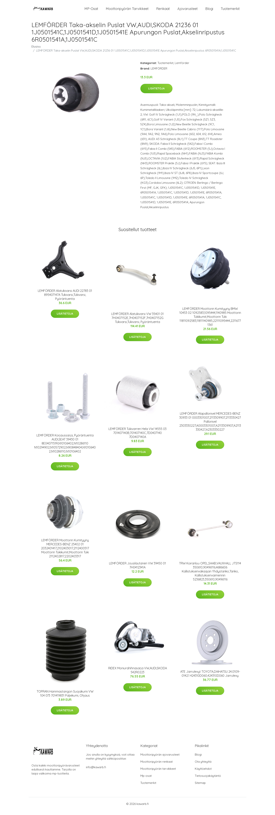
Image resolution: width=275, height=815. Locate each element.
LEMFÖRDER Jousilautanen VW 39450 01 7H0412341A (137, 570)
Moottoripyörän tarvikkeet (127, 11)
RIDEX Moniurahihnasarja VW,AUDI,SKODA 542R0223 (137, 675)
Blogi (209, 11)
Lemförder (182, 67)
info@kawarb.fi (96, 772)
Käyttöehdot (203, 773)
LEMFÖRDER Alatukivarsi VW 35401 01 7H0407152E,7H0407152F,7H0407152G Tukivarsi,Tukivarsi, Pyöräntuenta (137, 323)
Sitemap (200, 787)
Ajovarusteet (187, 11)
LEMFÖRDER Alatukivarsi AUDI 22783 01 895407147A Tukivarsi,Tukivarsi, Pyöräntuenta (65, 299)
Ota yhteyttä (203, 766)
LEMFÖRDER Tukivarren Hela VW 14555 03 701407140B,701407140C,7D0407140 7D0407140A (137, 437)
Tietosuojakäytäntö (208, 780)
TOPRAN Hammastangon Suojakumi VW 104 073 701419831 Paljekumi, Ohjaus (65, 698)
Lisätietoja (156, 93)
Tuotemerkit (230, 11)
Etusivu (36, 51)
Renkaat (163, 11)
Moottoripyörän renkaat (156, 766)
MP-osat (91, 11)
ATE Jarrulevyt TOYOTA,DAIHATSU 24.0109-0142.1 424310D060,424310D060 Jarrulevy (210, 678)
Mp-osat (146, 780)
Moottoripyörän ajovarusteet (160, 759)
